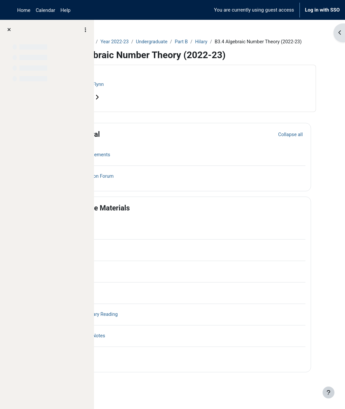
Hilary (259, 42)
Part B (238, 42)
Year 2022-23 (170, 42)
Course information (132, 105)
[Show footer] (328, 392)
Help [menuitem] (65, 10)
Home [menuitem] (23, 10)
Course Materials (157, 215)
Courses (116, 42)
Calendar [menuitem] (45, 10)
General (142, 142)
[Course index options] (85, 30)
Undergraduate (208, 42)
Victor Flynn (146, 92)
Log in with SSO (322, 10)
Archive (140, 42)
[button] (118, 142)
